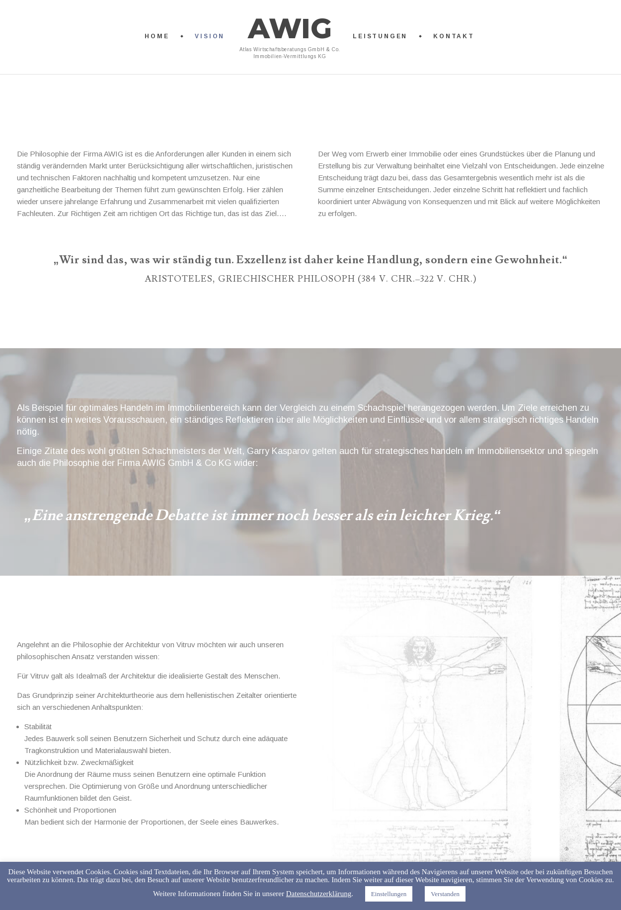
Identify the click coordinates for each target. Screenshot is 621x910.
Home (157, 36)
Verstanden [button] (445, 894)
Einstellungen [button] (389, 894)
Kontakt (453, 36)
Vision (210, 36)
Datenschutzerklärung (319, 894)
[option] (310, 519)
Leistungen (380, 36)
